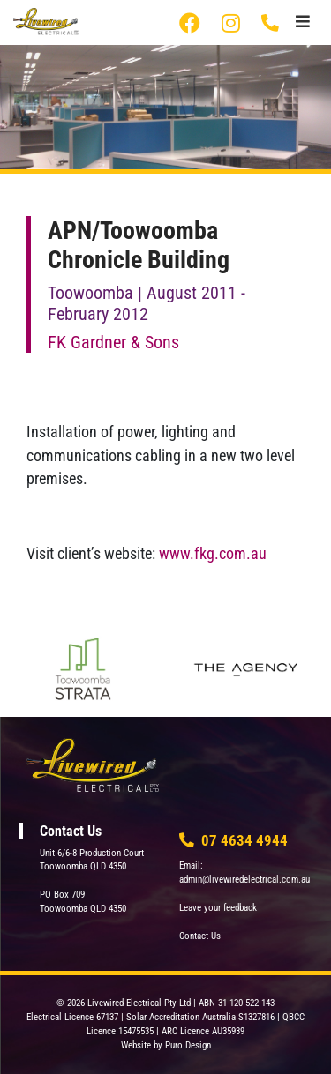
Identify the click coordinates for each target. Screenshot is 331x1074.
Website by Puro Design (166, 1045)
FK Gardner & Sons (113, 342)
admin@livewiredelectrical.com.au (244, 879)
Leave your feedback (218, 908)
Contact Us (200, 936)
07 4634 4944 (271, 23)
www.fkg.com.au (213, 554)
